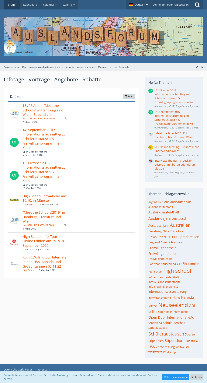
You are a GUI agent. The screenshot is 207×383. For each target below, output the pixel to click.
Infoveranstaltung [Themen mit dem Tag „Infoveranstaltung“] (159, 298)
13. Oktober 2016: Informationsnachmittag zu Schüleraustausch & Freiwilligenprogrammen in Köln (44, 172)
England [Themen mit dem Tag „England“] (154, 242)
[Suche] (197, 4)
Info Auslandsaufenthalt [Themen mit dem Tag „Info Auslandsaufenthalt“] (163, 277)
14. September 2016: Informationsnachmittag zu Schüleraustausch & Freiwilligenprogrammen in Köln (44, 139)
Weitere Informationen (176, 377)
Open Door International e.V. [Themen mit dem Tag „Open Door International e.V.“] (171, 317)
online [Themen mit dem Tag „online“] (152, 312)
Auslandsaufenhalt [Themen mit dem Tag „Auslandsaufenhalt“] (177, 202)
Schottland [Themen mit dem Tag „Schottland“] (155, 323)
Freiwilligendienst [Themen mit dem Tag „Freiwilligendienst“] (162, 253)
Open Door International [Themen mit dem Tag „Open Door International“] (173, 312)
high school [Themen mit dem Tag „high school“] (177, 270)
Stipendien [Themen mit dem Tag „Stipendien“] (156, 341)
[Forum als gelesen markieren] (196, 67)
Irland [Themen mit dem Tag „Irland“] (176, 298)
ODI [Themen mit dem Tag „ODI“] (192, 305)
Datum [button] (19, 96)
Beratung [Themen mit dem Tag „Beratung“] (155, 231)
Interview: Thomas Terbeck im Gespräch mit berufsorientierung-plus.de (175, 164)
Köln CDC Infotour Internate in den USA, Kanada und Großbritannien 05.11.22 (44, 261)
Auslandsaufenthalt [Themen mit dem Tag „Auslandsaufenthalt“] (163, 212)
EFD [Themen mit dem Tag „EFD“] (170, 237)
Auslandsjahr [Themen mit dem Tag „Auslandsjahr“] (159, 218)
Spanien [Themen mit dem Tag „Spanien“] (191, 334)
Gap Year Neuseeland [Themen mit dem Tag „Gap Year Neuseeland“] (162, 264)
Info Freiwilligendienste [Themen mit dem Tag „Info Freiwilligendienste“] (163, 286)
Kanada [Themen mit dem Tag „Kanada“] (187, 297)
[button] (138, 4)
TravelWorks (29, 204)
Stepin (25, 249)
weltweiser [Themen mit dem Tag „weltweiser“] (182, 347)
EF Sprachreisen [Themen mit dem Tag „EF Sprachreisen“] (186, 236)
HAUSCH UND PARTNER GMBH (39, 118)
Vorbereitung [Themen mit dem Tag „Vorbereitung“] (165, 347)
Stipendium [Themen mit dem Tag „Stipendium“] (175, 340)
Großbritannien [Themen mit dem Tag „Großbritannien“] (188, 264)
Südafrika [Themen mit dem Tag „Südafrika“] (192, 341)
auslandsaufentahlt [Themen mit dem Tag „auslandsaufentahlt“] (160, 207)
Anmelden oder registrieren (171, 4)
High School (28, 270)
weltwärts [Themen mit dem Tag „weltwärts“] (155, 352)
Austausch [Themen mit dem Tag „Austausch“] (179, 218)
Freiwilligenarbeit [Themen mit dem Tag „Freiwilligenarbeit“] (162, 248)
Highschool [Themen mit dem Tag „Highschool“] (155, 271)
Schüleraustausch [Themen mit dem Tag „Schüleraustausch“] (166, 334)
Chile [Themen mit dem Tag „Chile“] (166, 231)
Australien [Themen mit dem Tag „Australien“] (180, 225)
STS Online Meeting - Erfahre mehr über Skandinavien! (176, 149)
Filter (129, 96)
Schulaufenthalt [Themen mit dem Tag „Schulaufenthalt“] (174, 323)
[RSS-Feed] (201, 67)
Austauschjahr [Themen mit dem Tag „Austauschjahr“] (158, 225)
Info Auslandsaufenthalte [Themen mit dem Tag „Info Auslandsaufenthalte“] (164, 282)
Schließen (196, 377)
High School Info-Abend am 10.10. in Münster (44, 198)
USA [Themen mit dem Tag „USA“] (151, 346)
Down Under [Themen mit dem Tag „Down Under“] (157, 237)
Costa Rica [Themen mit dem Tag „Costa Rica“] (176, 231)
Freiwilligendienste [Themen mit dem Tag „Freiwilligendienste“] (160, 259)
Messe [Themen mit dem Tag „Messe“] (152, 306)
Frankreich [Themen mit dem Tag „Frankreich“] (177, 242)
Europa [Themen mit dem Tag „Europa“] (165, 242)
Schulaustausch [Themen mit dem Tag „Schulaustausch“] (158, 327)
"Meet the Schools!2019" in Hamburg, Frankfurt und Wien (43, 216)
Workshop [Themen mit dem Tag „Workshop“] (169, 352)
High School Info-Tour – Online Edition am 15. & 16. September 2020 (44, 241)
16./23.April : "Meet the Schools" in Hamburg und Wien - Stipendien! (42, 110)
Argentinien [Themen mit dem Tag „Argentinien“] (155, 202)
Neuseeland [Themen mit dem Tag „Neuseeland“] (173, 304)
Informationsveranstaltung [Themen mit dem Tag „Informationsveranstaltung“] (167, 292)
